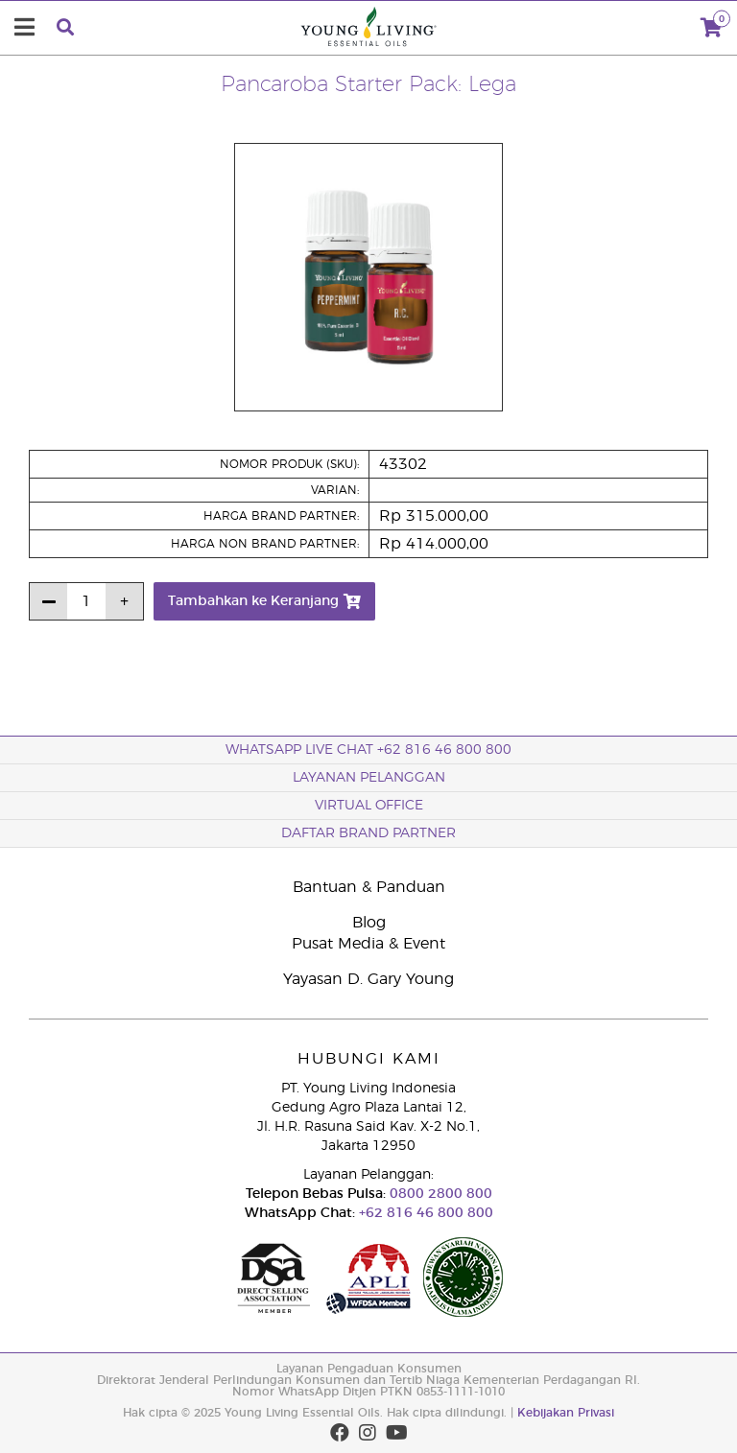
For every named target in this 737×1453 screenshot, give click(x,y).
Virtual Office (369, 805)
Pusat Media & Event (368, 943)
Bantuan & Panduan (369, 887)
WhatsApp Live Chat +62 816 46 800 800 (368, 750)
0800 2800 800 (439, 1194)
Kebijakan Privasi (565, 1412)
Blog (369, 922)
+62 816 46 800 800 (424, 1213)
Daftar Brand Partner (368, 833)
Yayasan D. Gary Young (368, 979)
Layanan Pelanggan (369, 778)
